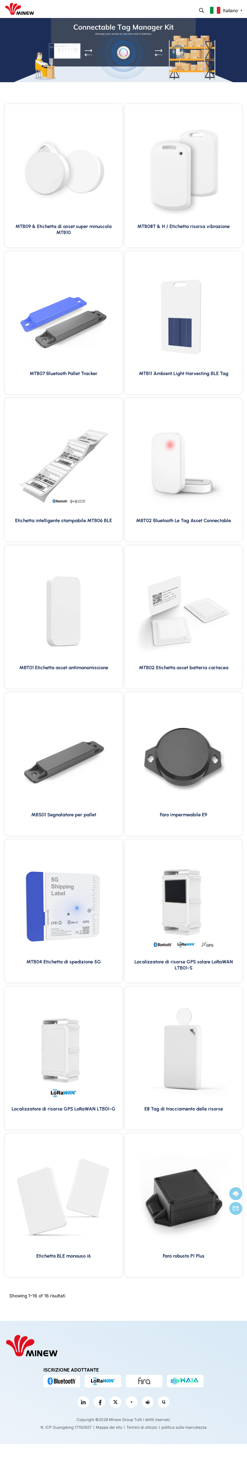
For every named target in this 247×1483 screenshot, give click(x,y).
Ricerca (201, 10)
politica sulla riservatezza (184, 1427)
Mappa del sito (109, 1427)
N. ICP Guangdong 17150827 (66, 1427)
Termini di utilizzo (141, 1427)
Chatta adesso (236, 1194)
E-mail (236, 1208)
